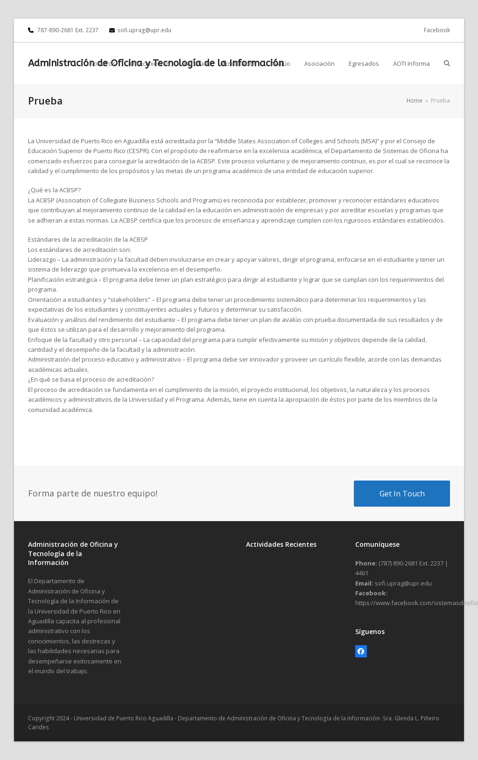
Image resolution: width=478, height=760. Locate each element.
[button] (447, 63)
